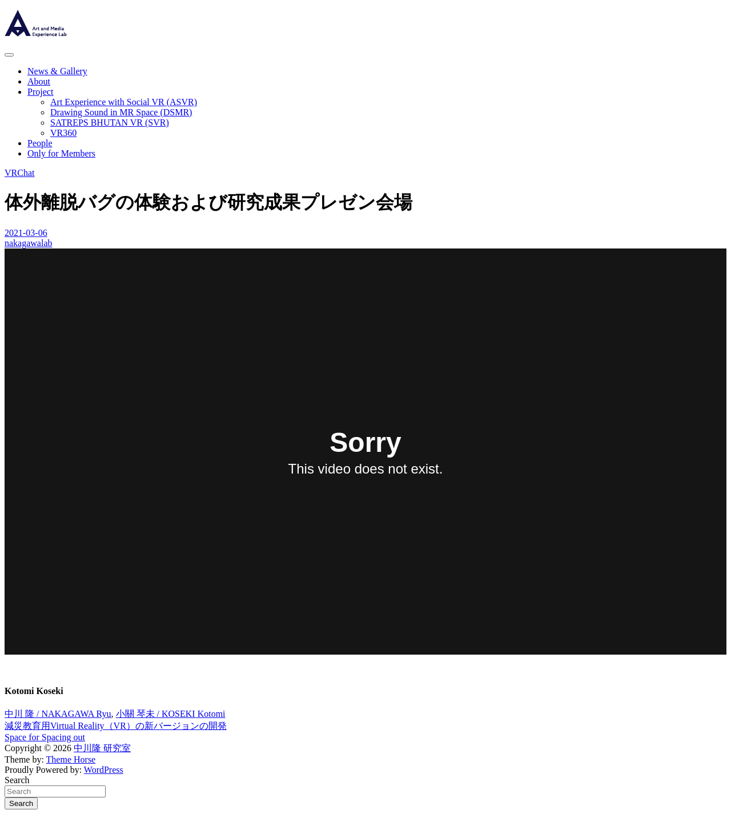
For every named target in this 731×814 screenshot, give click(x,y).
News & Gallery (57, 71)
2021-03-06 (26, 233)
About (38, 81)
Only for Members (61, 153)
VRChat (19, 173)
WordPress (103, 770)
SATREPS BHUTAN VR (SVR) (109, 122)
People (40, 143)
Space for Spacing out (45, 737)
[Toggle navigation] (9, 55)
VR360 (63, 133)
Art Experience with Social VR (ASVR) (123, 102)
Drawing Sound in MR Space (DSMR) (121, 112)
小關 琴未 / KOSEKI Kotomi (171, 714)
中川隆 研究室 (102, 748)
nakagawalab (29, 243)
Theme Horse (71, 759)
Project (40, 92)
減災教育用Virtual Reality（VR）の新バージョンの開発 (116, 726)
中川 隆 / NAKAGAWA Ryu (58, 714)
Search (17, 780)
